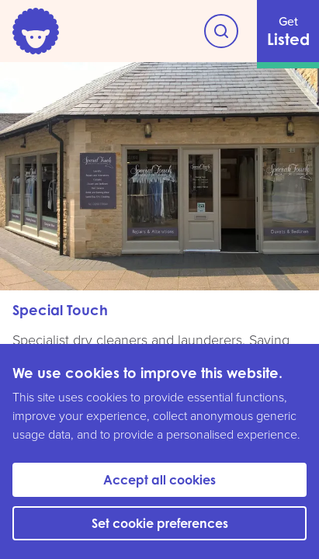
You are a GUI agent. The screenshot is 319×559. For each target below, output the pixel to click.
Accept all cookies (159, 480)
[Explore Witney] (221, 31)
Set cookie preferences (160, 523)
